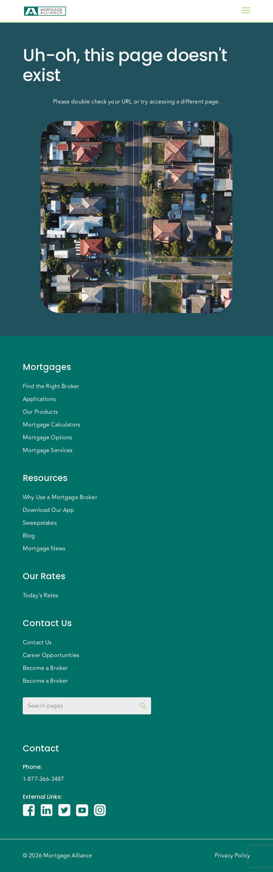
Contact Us (37, 642)
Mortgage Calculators (51, 425)
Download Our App (48, 510)
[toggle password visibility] (143, 706)
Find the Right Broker (51, 386)
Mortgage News (44, 548)
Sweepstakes (40, 523)
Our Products (40, 412)
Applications (39, 399)
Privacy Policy (232, 855)
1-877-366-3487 (43, 779)
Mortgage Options (47, 437)
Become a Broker (45, 668)
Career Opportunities (51, 655)
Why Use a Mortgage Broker (60, 497)
